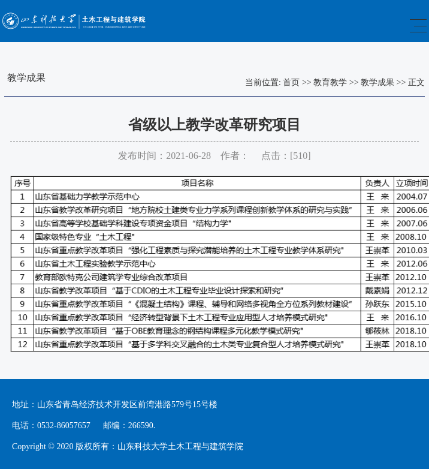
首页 (291, 82)
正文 (416, 82)
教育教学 (330, 82)
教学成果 (377, 82)
